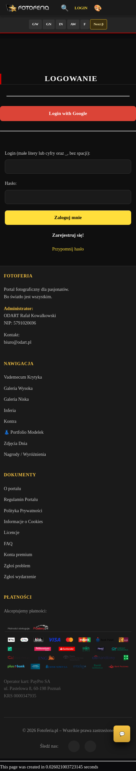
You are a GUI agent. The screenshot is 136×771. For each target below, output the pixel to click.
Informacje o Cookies (23, 521)
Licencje (11, 532)
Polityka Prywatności (23, 510)
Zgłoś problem (17, 565)
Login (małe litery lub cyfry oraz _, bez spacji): (47, 153)
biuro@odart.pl (18, 342)
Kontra (10, 421)
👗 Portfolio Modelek (24, 432)
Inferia (10, 410)
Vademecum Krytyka (23, 377)
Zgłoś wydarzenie (20, 576)
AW (73, 24)
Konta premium (18, 554)
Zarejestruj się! (68, 235)
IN (61, 24)
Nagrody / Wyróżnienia (25, 454)
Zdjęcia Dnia (15, 443)
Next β (99, 24)
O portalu (12, 488)
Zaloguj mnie (68, 217)
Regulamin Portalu (21, 499)
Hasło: (11, 183)
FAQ (8, 543)
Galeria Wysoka (18, 388)
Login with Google (68, 113)
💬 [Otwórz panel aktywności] (122, 734)
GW (35, 24)
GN (48, 24)
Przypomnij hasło (68, 249)
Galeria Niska (16, 399)
